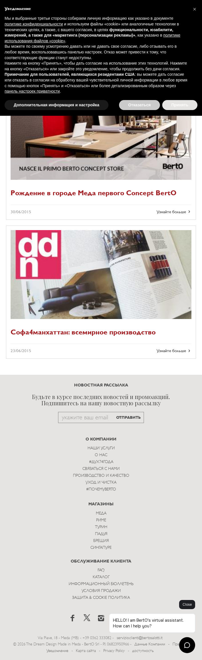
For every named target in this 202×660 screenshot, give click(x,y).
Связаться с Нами (101, 469)
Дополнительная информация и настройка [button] (56, 105)
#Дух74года (101, 462)
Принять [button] (179, 105)
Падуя (101, 534)
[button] (194, 9)
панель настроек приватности (32, 91)
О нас (101, 455)
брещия (101, 541)
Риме (101, 520)
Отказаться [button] (139, 105)
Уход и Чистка (101, 482)
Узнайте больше (174, 212)
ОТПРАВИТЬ (128, 418)
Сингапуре (101, 548)
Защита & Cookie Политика (101, 598)
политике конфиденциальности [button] (34, 24)
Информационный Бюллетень (101, 584)
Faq (101, 570)
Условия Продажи (101, 591)
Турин (101, 527)
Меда (101, 513)
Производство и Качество (101, 476)
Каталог (101, 577)
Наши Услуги (101, 448)
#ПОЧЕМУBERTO (101, 489)
